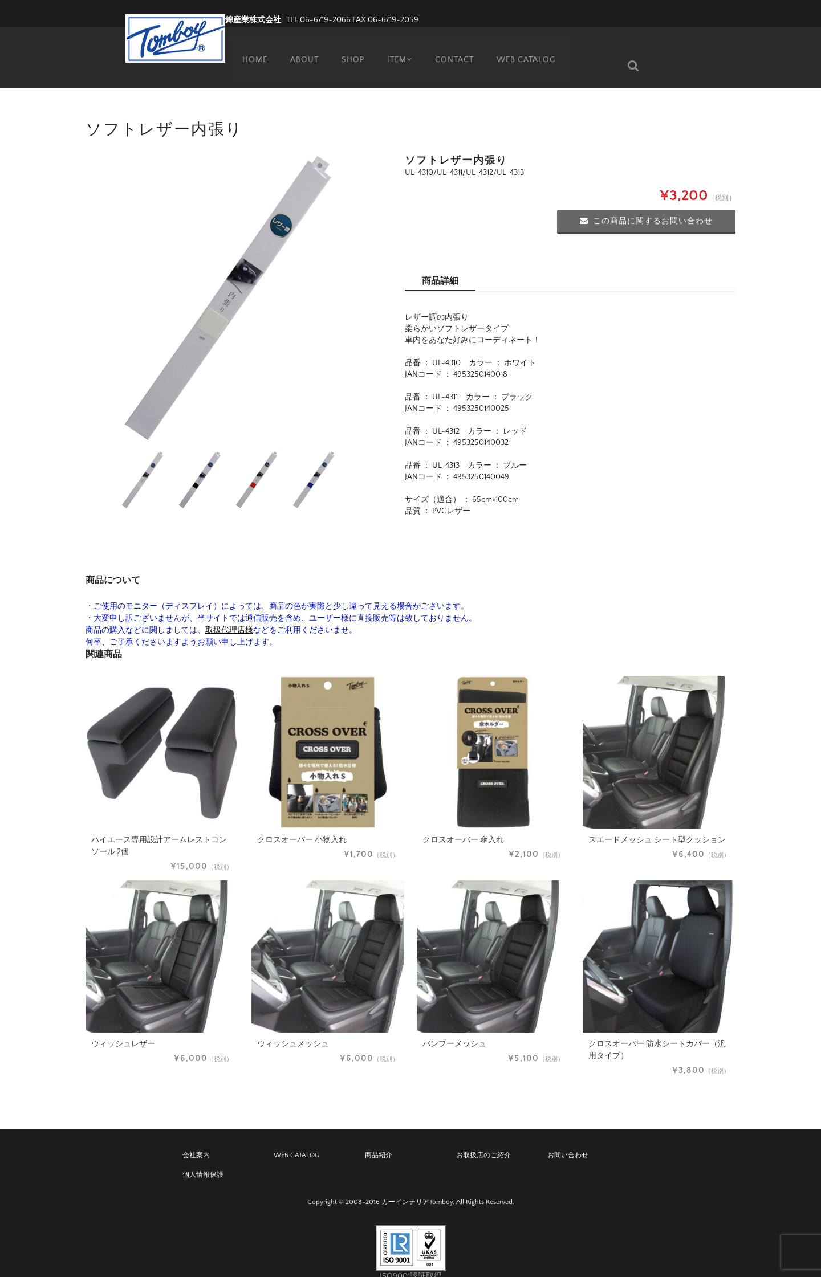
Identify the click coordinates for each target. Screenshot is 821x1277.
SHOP (349, 48)
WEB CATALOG (527, 48)
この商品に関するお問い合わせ (646, 204)
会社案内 (196, 1138)
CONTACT (455, 48)
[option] (228, 280)
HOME (249, 48)
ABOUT (300, 48)
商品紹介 (378, 1138)
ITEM (398, 48)
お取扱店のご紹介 (483, 1138)
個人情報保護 (202, 1157)
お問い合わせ (567, 1138)
